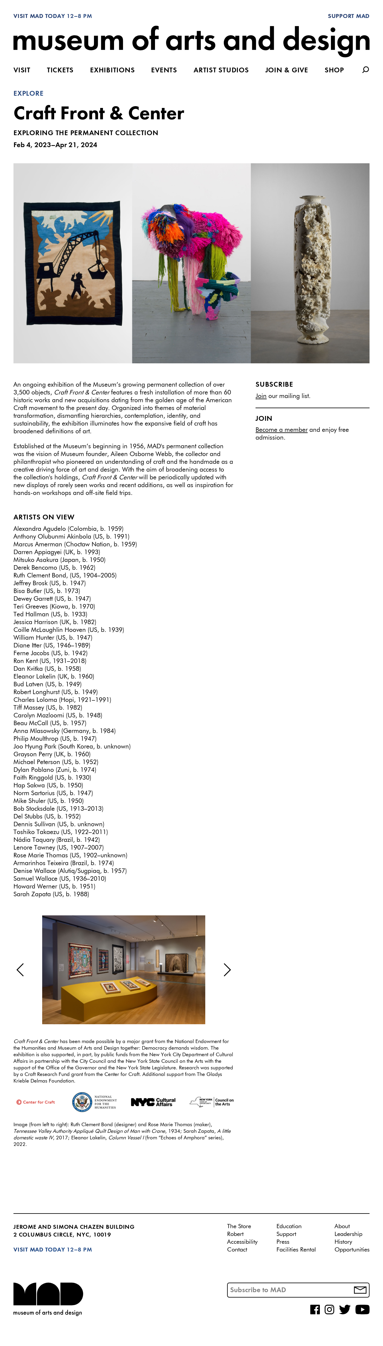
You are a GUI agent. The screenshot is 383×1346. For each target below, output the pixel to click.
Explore (28, 93)
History (343, 1242)
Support (286, 1234)
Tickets (60, 70)
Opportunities (352, 1250)
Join (261, 396)
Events (164, 70)
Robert (235, 1234)
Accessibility (242, 1242)
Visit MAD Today (39, 16)
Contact (237, 1250)
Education (289, 1226)
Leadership (348, 1234)
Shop (334, 70)
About (342, 1226)
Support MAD (349, 16)
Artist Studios (221, 70)
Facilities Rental (296, 1250)
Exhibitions (112, 70)
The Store (239, 1226)
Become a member (282, 430)
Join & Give (286, 70)
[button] (20, 969)
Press (282, 1242)
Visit (22, 70)
